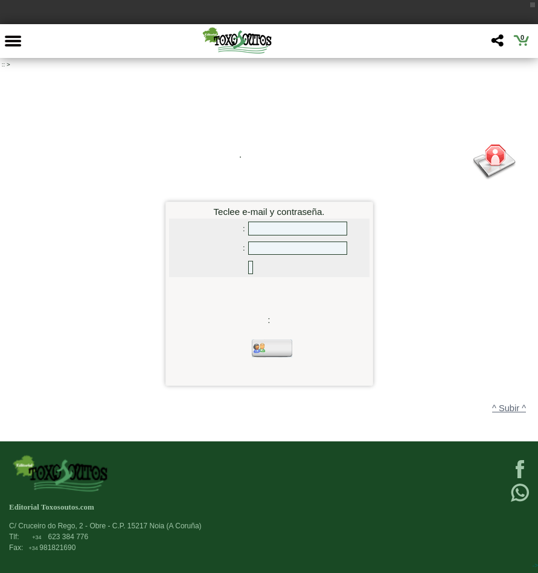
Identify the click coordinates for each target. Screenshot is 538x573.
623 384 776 (60, 537)
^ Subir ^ (509, 408)
